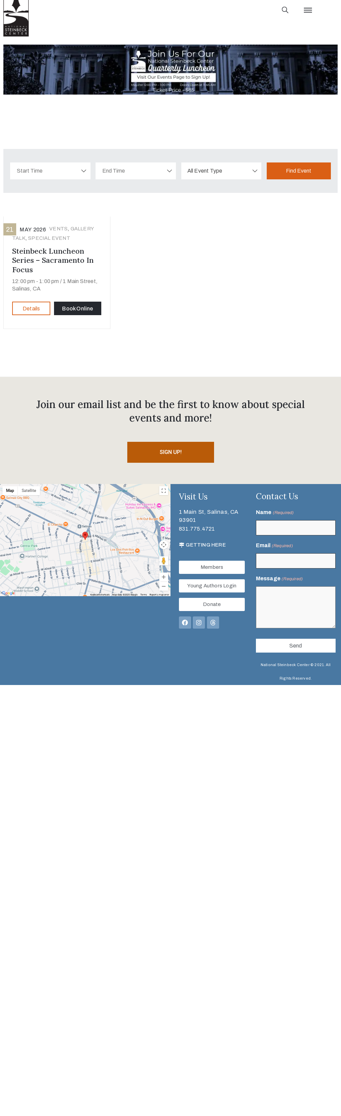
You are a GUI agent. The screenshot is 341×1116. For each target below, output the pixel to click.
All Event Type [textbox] (204, 171)
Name (275, 512)
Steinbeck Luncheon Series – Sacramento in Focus (53, 260)
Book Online (77, 308)
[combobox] (221, 170)
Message (279, 579)
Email (274, 546)
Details (31, 308)
